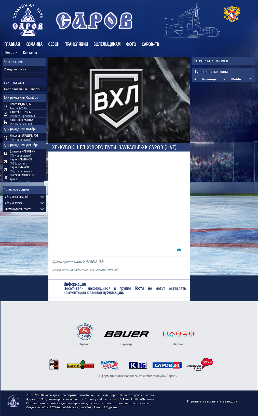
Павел (20, 104)
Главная (12, 44)
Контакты (30, 53)
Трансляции (76, 44)
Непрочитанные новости (22, 89)
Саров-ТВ (150, 44)
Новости (11, 53)
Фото (131, 44)
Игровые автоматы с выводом (212, 401)
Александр (22, 120)
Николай (24, 135)
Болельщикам (106, 44)
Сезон (53, 44)
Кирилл (21, 159)
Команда (34, 44)
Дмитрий (22, 151)
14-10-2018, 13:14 (93, 261)
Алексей (20, 112)
